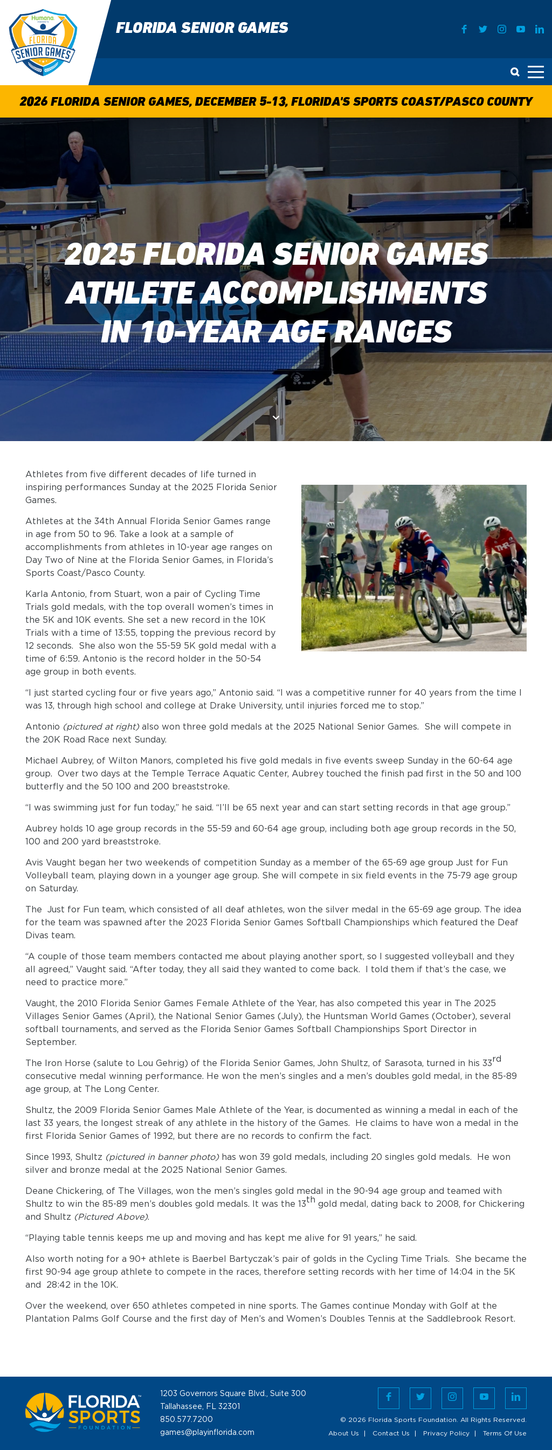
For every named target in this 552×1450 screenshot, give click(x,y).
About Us (343, 1434)
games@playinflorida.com (207, 1433)
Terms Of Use (505, 1434)
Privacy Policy (446, 1434)
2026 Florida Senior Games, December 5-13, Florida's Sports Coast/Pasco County (276, 102)
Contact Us (391, 1434)
